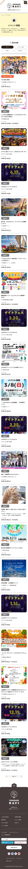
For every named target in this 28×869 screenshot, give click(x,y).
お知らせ (17, 822)
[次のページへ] (21, 776)
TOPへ (14, 786)
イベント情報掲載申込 (5, 834)
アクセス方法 (4, 832)
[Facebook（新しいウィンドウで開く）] (12, 853)
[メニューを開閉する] (25, 2)
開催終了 (20, 50)
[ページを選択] (14, 776)
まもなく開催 (20, 47)
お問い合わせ (14, 847)
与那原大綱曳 (18, 817)
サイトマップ (19, 858)
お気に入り (21, 842)
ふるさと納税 (4, 822)
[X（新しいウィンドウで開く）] (15, 853)
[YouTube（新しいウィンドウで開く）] (19, 853)
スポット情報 (18, 820)
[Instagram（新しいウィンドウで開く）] (9, 853)
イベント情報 (4, 825)
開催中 (7, 50)
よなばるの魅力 (5, 817)
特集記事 (3, 820)
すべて (7, 47)
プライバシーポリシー (10, 858)
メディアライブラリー (13, 832)
